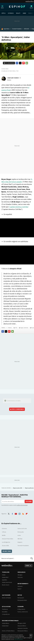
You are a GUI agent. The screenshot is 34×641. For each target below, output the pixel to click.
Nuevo (31, 8)
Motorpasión (21, 598)
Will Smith (26, 29)
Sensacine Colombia (23, 628)
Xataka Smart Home (7, 582)
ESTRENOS (11, 13)
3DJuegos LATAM (22, 623)
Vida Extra (20, 577)
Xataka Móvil (5, 577)
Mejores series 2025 (17, 488)
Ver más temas (6, 551)
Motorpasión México (23, 631)
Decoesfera (4, 612)
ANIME (24, 13)
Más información (19, 639)
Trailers (10, 327)
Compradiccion (6, 614)
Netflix (3, 535)
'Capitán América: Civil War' (19, 207)
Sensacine (20, 586)
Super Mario (6, 29)
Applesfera (4, 580)
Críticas (4, 532)
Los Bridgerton (6, 542)
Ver (18, 409)
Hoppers (20, 542)
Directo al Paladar (6, 598)
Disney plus (21, 532)
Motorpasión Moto (22, 600)
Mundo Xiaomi (5, 585)
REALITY (18, 13)
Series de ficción (22, 528)
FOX (16, 327)
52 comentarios (9, 63)
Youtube (15, 513)
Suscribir (29, 501)
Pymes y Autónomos (23, 612)
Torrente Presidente (16, 29)
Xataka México (5, 623)
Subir (27, 565)
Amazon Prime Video (7, 539)
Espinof (17, 6)
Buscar (31, 558)
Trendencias (5, 609)
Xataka (3, 575)
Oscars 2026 (5, 545)
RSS (23, 513)
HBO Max (20, 539)
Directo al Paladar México (8, 631)
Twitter (20, 63)
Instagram (19, 513)
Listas (19, 535)
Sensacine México (22, 626)
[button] (14, 78)
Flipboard (23, 63)
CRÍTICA (3, 13)
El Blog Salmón (21, 609)
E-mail (26, 63)
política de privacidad (22, 505)
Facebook (17, 63)
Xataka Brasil (5, 626)
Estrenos (4, 528)
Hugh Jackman (24, 327)
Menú (2, 8)
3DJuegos (20, 575)
